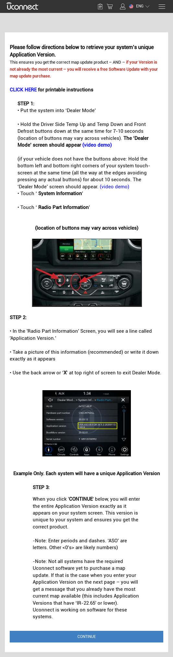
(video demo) (97, 145)
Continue (86, 636)
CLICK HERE (23, 90)
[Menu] (161, 6)
